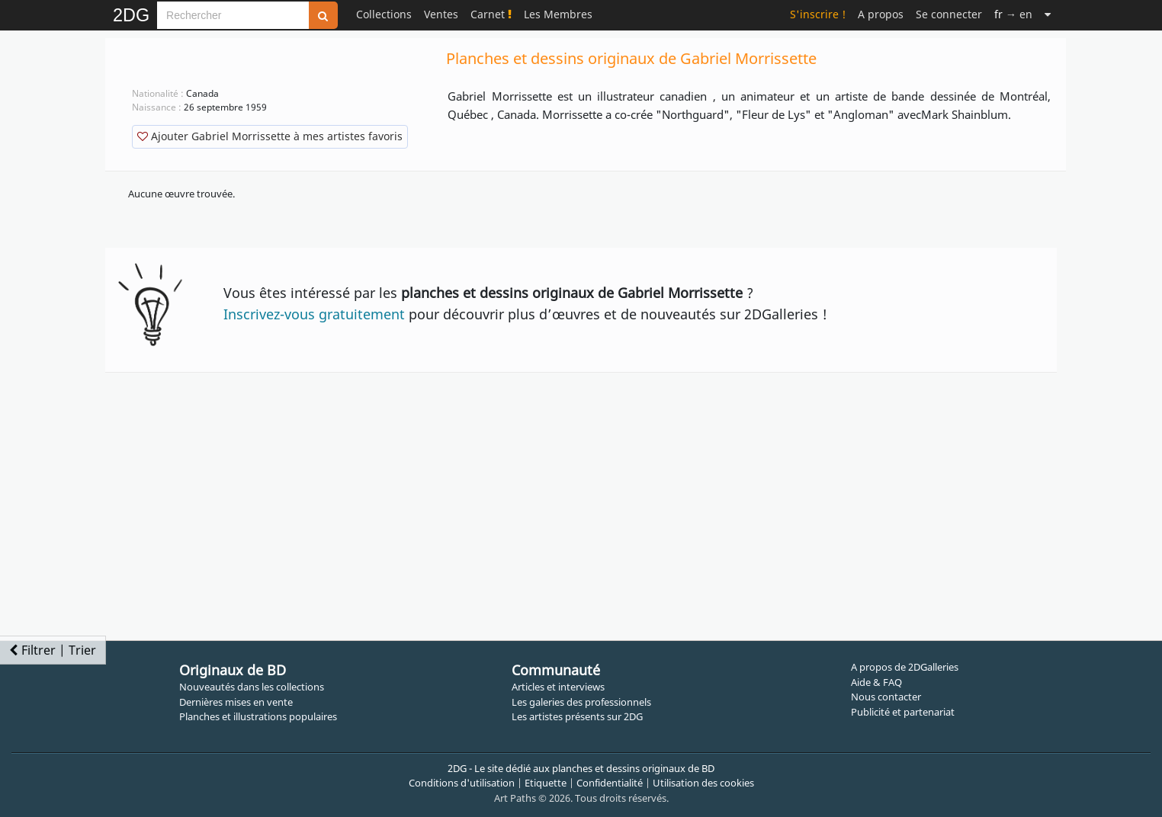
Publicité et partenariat (903, 712)
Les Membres (558, 14)
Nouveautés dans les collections (251, 687)
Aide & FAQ (876, 682)
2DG (131, 15)
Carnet (491, 14)
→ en (1013, 14)
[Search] (233, 15)
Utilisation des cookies (703, 783)
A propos (881, 14)
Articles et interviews (558, 687)
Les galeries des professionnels (581, 702)
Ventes (441, 14)
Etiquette (546, 783)
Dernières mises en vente (236, 702)
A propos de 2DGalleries (904, 667)
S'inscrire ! (818, 14)
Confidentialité (609, 783)
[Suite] (1047, 14)
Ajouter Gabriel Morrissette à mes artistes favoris (270, 136)
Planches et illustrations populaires (258, 716)
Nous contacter (886, 696)
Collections (384, 14)
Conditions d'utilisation (462, 783)
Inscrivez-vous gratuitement (314, 314)
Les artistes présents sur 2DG (577, 716)
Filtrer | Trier (52, 650)
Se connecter (949, 14)
